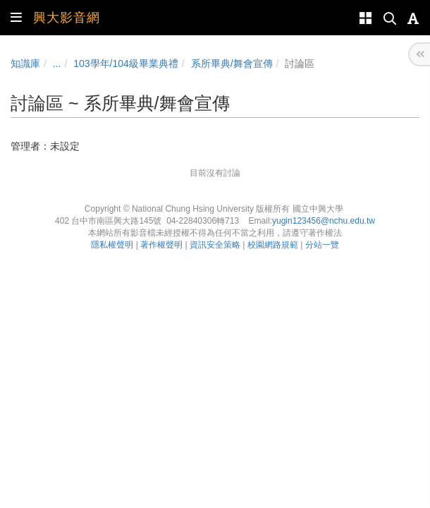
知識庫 (25, 63)
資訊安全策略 (215, 245)
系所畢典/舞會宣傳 (232, 63)
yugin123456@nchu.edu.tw (323, 221)
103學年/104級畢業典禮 (125, 63)
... (57, 63)
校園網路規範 (272, 245)
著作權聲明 (161, 245)
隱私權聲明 (112, 245)
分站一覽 (322, 245)
